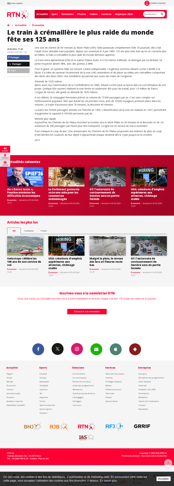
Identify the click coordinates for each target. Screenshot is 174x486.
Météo (108, 385)
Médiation (143, 397)
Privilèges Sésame (114, 381)
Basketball (44, 381)
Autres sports (46, 409)
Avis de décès (112, 401)
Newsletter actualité (16, 405)
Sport (54, 14)
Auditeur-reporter (155, 3)
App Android (135, 349)
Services (106, 14)
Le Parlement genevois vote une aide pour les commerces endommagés (64, 194)
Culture (10, 389)
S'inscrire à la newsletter (87, 311)
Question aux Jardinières (84, 393)
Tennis (42, 401)
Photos (81, 14)
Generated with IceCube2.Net (154, 456)
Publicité (142, 385)
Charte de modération (148, 401)
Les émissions (79, 374)
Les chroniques (79, 378)
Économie (38, 25)
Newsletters (96, 349)
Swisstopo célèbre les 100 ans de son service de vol (24, 262)
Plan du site (43, 459)
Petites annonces (113, 389)
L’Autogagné (78, 397)
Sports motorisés (47, 405)
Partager (13, 57)
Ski (41, 393)
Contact (141, 405)
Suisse (9, 378)
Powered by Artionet (131, 456)
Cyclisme (44, 389)
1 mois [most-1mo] (43, 230)
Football (43, 374)
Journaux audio (13, 393)
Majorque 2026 (124, 14)
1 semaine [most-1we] (29, 230)
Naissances (77, 389)
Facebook (38, 349)
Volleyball (44, 385)
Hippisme (44, 397)
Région (10, 374)
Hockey (43, 378)
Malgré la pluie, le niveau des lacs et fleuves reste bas (106, 262)
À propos (142, 374)
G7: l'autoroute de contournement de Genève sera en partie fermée (104, 194)
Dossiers (10, 397)
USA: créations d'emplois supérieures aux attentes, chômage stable (147, 194)
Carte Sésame (144, 381)
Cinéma (109, 378)
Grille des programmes (83, 385)
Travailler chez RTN (146, 389)
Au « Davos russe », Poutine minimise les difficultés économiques (23, 192)
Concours (77, 405)
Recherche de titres (82, 381)
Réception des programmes (151, 378)
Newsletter (143, 409)
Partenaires (143, 393)
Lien (12, 70)
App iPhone (116, 349)
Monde (10, 381)
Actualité (42, 14)
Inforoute (110, 393)
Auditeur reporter (15, 401)
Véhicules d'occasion (115, 374)
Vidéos (94, 14)
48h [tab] (14, 230)
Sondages (77, 401)
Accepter (163, 478)
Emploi (109, 397)
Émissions (68, 14)
